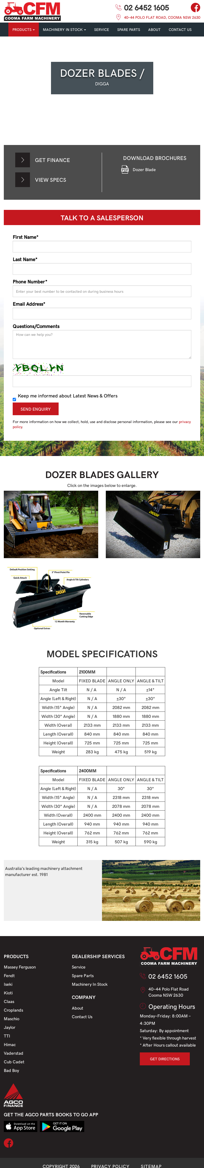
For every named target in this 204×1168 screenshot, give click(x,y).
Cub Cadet (14, 1061)
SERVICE (101, 29)
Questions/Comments (36, 326)
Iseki (8, 984)
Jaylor (9, 1027)
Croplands (13, 1010)
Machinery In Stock (90, 984)
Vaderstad (13, 1053)
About (154, 29)
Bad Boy (11, 1070)
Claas (9, 1001)
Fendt (9, 975)
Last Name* (25, 259)
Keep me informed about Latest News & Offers (65, 395)
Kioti (8, 993)
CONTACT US (180, 29)
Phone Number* (30, 281)
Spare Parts (83, 975)
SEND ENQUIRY (36, 409)
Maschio (11, 1018)
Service (79, 967)
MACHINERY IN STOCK (64, 29)
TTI (7, 1036)
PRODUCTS (23, 29)
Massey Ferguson (20, 967)
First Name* (25, 237)
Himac (10, 1044)
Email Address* (29, 303)
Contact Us (82, 1016)
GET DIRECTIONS (165, 1058)
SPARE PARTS (128, 29)
